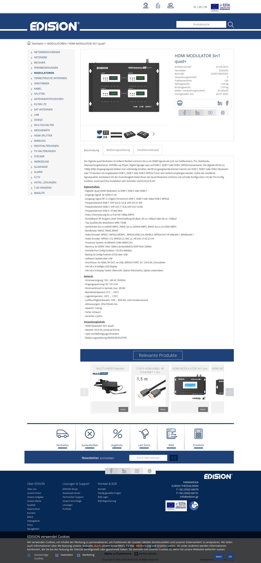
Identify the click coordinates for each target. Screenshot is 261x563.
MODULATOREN (56, 43)
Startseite (37, 43)
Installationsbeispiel (148, 149)
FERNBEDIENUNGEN (46, 67)
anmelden (98, 458)
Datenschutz (33, 509)
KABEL (38, 88)
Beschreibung (91, 150)
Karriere (31, 512)
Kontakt (102, 489)
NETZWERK (40, 57)
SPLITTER (39, 93)
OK (230, 556)
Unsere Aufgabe (35, 497)
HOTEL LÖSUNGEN (45, 182)
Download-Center (71, 493)
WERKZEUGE (41, 161)
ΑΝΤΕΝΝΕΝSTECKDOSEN (48, 99)
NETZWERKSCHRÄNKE (47, 52)
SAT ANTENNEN (43, 109)
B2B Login (103, 497)
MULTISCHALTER (44, 125)
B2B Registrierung (107, 501)
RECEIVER (39, 62)
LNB (36, 114)
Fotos (30, 524)
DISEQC (38, 119)
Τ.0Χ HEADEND (43, 187)
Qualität (31, 505)
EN (200, 7)
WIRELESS (40, 140)
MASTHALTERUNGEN (46, 145)
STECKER (39, 156)
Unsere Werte (34, 501)
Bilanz (30, 516)
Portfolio (67, 509)
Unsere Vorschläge (72, 501)
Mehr (219, 556)
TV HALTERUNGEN (45, 151)
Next (154, 134)
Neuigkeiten (33, 528)
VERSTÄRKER (41, 83)
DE (205, 7)
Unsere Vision (34, 493)
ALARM (38, 172)
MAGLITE (39, 193)
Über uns (31, 489)
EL (195, 7)
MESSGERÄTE (42, 130)
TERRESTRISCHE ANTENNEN (50, 78)
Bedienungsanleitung (118, 149)
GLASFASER (40, 166)
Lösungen (67, 505)
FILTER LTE (40, 104)
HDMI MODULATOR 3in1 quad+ (87, 43)
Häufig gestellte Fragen (109, 493)
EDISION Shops (70, 489)
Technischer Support (73, 497)
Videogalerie (33, 520)
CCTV (37, 177)
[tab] (51, 52)
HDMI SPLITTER (43, 135)
